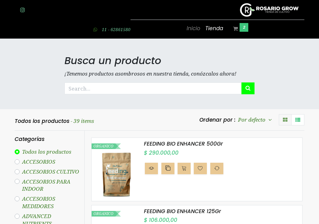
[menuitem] (193, 28)
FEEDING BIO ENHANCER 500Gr (183, 143)
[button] (151, 168)
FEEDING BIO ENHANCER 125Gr (182, 211)
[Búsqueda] (248, 88)
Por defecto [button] (252, 119)
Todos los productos (46, 151)
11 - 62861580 (116, 29)
